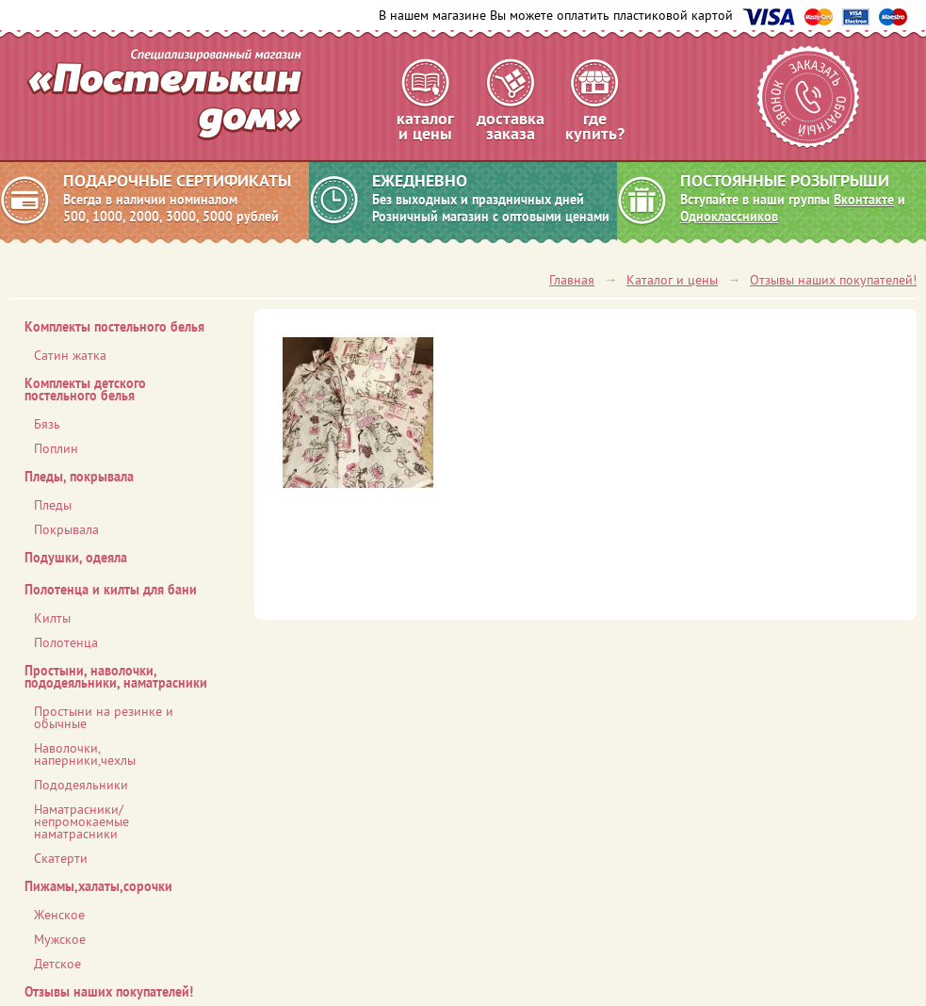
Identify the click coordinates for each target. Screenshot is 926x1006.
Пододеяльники (81, 784)
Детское (57, 963)
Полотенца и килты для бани (110, 589)
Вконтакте (864, 199)
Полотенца (66, 642)
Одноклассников (729, 216)
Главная (571, 279)
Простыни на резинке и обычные (103, 717)
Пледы (53, 504)
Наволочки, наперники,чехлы (85, 754)
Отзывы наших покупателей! (833, 279)
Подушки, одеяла (75, 557)
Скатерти (61, 858)
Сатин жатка (70, 355)
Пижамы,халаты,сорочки (98, 886)
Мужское (60, 939)
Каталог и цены (672, 279)
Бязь (47, 423)
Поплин (56, 448)
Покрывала (66, 529)
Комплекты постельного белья (114, 326)
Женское (59, 914)
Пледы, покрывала (79, 476)
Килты (52, 617)
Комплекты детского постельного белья (85, 389)
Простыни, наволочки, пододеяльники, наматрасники (115, 676)
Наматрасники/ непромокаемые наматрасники (81, 821)
